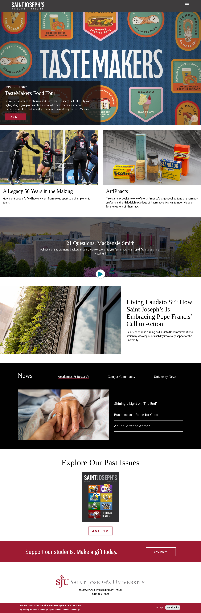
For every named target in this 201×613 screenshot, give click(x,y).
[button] (187, 4)
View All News (100, 531)
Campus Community (121, 377)
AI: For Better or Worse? (132, 426)
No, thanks (173, 607)
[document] (51, 607)
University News (165, 377)
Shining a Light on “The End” (135, 404)
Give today (161, 551)
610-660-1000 (100, 593)
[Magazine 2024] (100, 497)
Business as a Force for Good (136, 415)
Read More (15, 117)
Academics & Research (73, 377)
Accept (160, 607)
